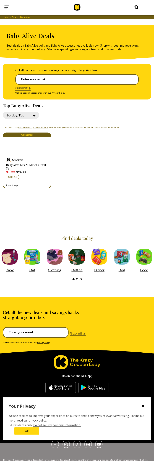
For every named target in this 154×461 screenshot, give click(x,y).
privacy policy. (38, 420)
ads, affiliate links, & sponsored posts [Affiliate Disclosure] (32, 127)
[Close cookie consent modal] (143, 406)
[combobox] (21, 115)
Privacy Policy (58, 92)
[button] (27, 160)
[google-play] (93, 387)
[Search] (136, 7)
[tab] (73, 279)
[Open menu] (15, 7)
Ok (26, 430)
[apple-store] (60, 387)
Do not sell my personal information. (57, 425)
